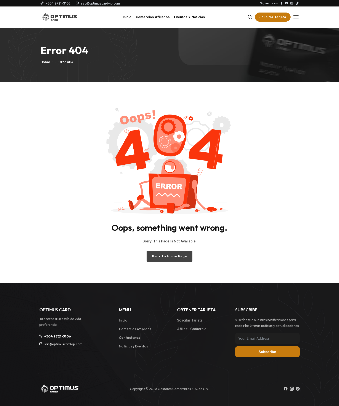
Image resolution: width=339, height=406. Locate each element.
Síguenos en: (269, 3)
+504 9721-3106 (58, 3)
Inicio (123, 320)
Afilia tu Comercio (191, 329)
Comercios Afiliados (135, 329)
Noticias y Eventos (133, 346)
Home (45, 62)
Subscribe (267, 352)
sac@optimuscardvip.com (100, 3)
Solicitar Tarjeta (272, 17)
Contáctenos (129, 337)
